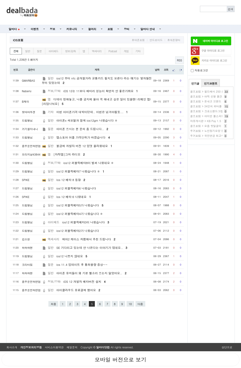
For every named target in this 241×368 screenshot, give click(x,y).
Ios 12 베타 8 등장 (70, 180)
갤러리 (92, 29)
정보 (52, 29)
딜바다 (14, 29)
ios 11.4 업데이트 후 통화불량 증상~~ (82, 264)
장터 (126, 29)
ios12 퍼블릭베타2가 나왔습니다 (77, 231)
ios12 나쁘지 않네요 (71, 256)
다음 (140, 304)
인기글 (195, 83)
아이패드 (53, 51)
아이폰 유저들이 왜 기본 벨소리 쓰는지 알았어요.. (91, 273)
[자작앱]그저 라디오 (69, 154)
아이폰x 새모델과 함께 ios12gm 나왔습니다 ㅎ (87, 120)
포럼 (110, 29)
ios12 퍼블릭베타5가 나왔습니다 (79, 205)
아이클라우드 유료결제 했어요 (78, 290)
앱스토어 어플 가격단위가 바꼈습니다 (83, 137)
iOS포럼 (18, 40)
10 (130, 304)
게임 (126, 51)
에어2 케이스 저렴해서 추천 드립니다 (88, 239)
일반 (27, 51)
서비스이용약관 (54, 347)
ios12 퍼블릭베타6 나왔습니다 (76, 188)
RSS (179, 60)
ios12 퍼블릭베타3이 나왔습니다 (85, 222)
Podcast (112, 51)
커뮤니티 (71, 29)
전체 (15, 51)
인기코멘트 (210, 83)
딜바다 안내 (148, 29)
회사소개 (11, 347)
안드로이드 (156, 40)
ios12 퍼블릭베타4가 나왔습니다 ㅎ (79, 214)
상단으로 (227, 347)
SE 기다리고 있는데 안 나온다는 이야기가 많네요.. (91, 247)
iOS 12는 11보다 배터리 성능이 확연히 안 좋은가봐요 (100, 91)
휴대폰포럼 (138, 40)
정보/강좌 (70, 51)
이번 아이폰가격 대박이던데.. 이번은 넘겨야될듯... (92, 112)
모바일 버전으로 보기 (120, 359)
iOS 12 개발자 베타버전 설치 (84, 281)
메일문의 (72, 347)
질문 (39, 51)
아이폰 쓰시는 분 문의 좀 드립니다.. (82, 129)
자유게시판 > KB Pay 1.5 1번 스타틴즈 (214, 121)
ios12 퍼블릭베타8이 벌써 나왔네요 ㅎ (88, 163)
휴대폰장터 (173, 40)
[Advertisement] (138, 12)
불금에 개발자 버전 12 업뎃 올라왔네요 (84, 146)
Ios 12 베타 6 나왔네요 (73, 197)
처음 (53, 304)
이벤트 (35, 29)
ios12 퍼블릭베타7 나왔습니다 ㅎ (80, 171)
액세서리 (97, 51)
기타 (137, 51)
